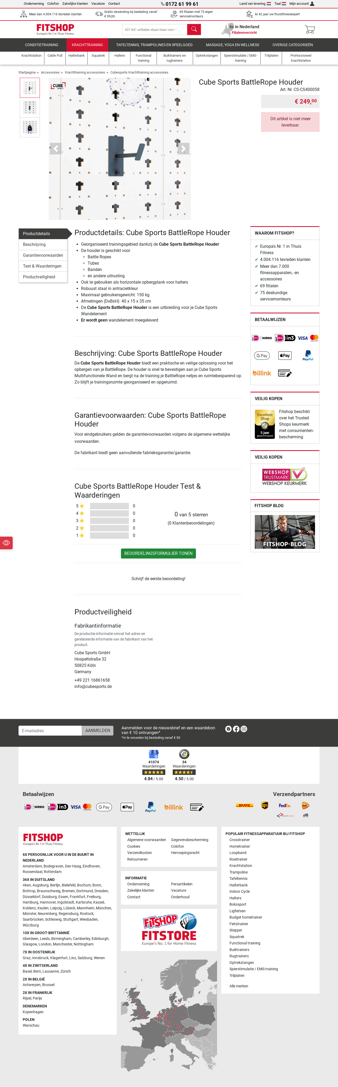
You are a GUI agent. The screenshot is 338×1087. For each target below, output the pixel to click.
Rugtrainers (239, 956)
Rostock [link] (86, 914)
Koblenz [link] (29, 908)
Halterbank (238, 885)
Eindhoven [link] (91, 866)
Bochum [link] (84, 885)
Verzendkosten (139, 853)
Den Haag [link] (73, 866)
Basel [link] (27, 971)
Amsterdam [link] (32, 866)
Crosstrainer (239, 840)
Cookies (133, 846)
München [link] (103, 908)
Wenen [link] (99, 958)
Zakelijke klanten (75, 4)
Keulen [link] (43, 908)
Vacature (98, 4)
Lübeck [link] (69, 908)
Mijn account (301, 4)
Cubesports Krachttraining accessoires (139, 76)
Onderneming (34, 4)
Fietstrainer (238, 924)
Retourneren (137, 859)
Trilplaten (237, 975)
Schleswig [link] (53, 919)
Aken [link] (27, 885)
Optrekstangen (241, 962)
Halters (235, 898)
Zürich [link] (65, 971)
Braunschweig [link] (48, 891)
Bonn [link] (96, 885)
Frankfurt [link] (77, 897)
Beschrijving (34, 248)
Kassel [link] (98, 902)
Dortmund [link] (84, 891)
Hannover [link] (48, 902)
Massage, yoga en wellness (232, 48)
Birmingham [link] (61, 938)
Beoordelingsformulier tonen (158, 557)
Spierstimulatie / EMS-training (253, 969)
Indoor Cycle (239, 891)
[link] (262, 341)
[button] (56, 152)
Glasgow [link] (30, 944)
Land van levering (255, 4)
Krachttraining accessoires (85, 76)
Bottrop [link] (29, 891)
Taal (280, 4)
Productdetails (36, 237)
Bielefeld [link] (69, 885)
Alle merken (238, 986)
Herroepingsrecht (185, 853)
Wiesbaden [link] (89, 919)
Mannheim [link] (85, 908)
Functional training (244, 943)
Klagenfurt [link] (59, 958)
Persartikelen (182, 884)
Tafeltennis (238, 878)
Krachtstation (240, 865)
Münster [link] (29, 914)
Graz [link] (27, 958)
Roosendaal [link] (32, 872)
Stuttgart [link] (70, 919)
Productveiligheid (39, 280)
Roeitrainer (238, 859)
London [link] (45, 944)
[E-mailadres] (50, 731)
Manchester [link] (62, 944)
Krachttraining (87, 48)
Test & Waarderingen (42, 269)
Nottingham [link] (83, 944)
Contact (114, 4)
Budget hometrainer (245, 917)
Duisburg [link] (49, 897)
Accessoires (50, 76)
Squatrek (236, 937)
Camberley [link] (81, 938)
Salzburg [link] (85, 958)
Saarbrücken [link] (33, 919)
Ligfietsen (237, 911)
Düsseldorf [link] (31, 897)
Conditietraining (41, 48)
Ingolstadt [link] (65, 902)
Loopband (237, 853)
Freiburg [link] (94, 897)
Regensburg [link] (68, 914)
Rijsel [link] (27, 998)
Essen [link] (63, 897)
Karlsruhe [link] (84, 902)
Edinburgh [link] (100, 938)
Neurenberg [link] (47, 914)
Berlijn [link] (55, 885)
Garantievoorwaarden (43, 258)
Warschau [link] (31, 1025)
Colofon (53, 4)
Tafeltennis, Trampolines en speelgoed (154, 48)
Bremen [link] (68, 891)
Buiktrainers (239, 950)
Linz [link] (72, 958)
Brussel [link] (48, 985)
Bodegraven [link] (53, 866)
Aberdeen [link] (30, 938)
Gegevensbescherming (189, 840)
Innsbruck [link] (40, 958)
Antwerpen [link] (32, 985)
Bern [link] (37, 971)
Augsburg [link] (40, 885)
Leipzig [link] (56, 908)
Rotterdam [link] (53, 872)
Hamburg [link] (30, 902)
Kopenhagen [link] (33, 1012)
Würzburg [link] (31, 925)
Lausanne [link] (51, 971)
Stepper (235, 930)
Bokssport (237, 904)
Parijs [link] (37, 998)
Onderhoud (180, 897)
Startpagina (27, 76)
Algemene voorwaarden (146, 840)
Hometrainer (239, 846)
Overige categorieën (293, 48)
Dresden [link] (101, 891)
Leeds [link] (45, 938)
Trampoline (238, 872)
